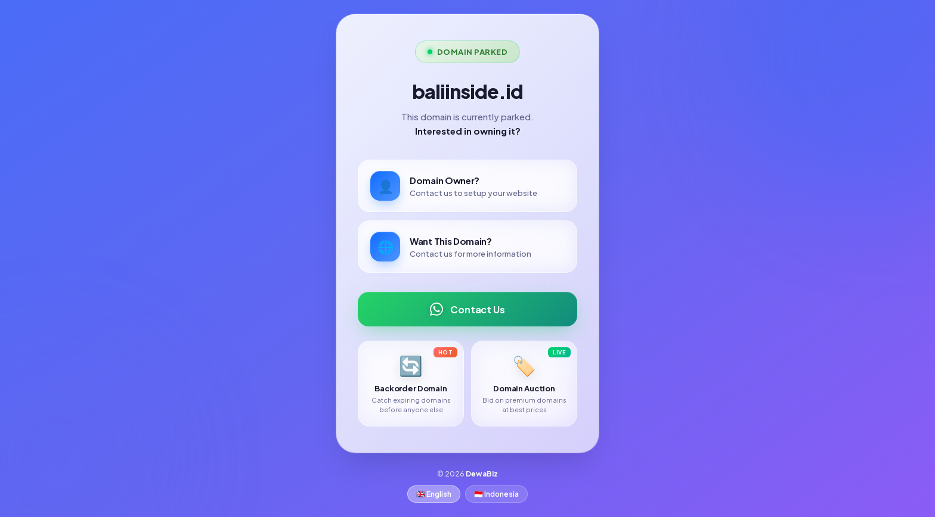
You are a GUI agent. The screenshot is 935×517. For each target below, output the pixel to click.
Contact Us (467, 309)
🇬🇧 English (433, 494)
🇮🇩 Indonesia (496, 494)
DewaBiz (482, 473)
